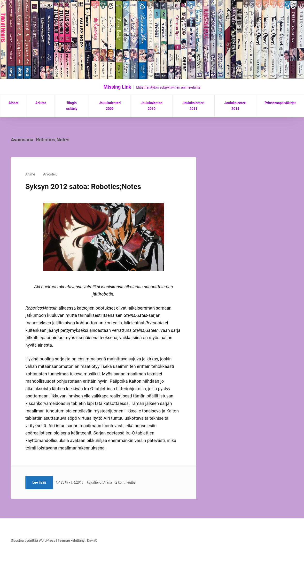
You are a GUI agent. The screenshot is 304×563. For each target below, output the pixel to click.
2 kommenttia (127, 482)
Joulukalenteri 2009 (110, 106)
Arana (108, 482)
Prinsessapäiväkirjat (280, 103)
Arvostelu (50, 174)
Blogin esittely (71, 106)
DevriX (92, 540)
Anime (30, 174)
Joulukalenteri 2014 (235, 106)
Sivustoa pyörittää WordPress (33, 540)
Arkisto (40, 103)
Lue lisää (39, 482)
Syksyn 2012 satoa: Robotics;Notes (83, 186)
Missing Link (117, 87)
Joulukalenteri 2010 (152, 106)
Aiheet (13, 103)
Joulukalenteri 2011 (193, 106)
